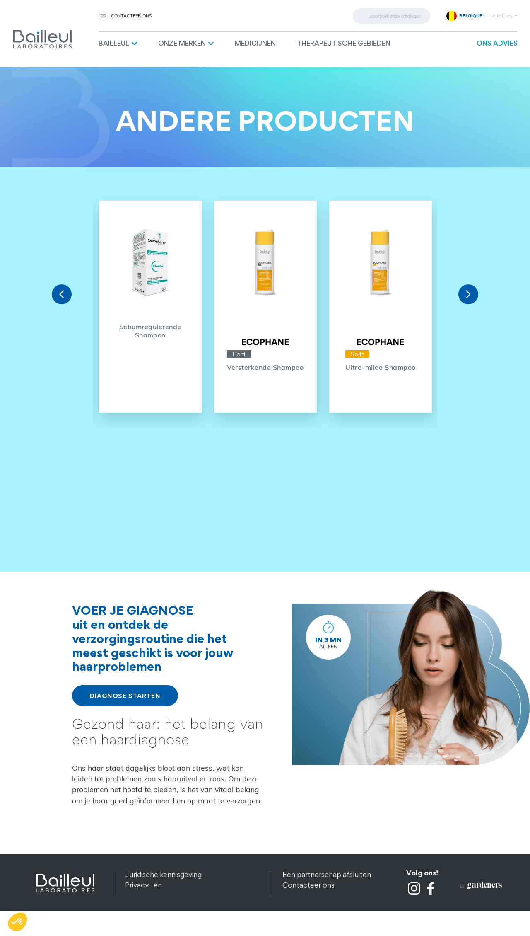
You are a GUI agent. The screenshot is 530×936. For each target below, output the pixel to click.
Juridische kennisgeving (163, 874)
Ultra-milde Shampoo (380, 367)
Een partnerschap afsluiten (326, 874)
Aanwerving (301, 895)
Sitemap (138, 905)
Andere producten (155, 916)
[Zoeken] (391, 16)
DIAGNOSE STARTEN (125, 695)
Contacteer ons (308, 885)
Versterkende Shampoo (265, 367)
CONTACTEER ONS (131, 16)
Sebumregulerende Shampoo (150, 331)
